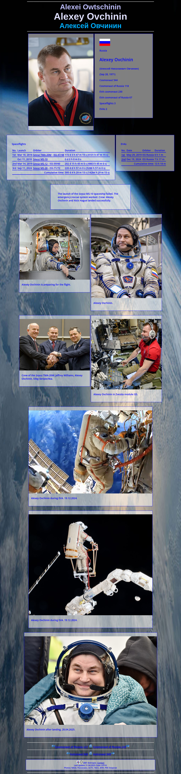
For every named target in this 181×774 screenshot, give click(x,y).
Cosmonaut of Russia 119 (111, 746)
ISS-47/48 (58, 154)
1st (123, 154)
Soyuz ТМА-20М (42, 154)
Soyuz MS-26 (40, 168)
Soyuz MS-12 (40, 163)
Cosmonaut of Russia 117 (69, 746)
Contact (100, 763)
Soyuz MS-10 (40, 159)
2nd (123, 159)
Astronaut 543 (77, 754)
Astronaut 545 (104, 754)
